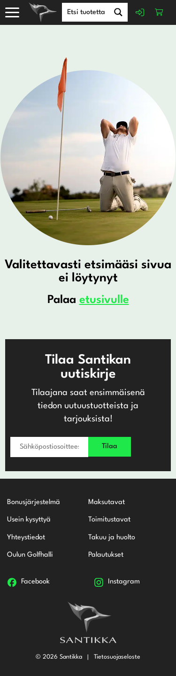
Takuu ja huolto (111, 537)
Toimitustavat (109, 519)
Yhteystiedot (26, 537)
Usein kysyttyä (29, 519)
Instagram (124, 581)
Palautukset (105, 555)
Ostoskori (159, 12)
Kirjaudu (140, 12)
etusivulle (104, 300)
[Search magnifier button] (118, 12)
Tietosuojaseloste (117, 657)
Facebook (35, 581)
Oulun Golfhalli (30, 555)
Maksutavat (106, 502)
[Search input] (95, 11)
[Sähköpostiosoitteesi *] (49, 447)
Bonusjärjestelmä (33, 502)
